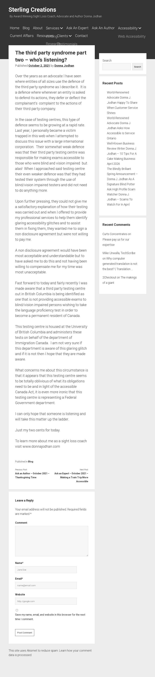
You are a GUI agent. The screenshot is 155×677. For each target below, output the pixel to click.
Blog (27, 28)
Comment (21, 520)
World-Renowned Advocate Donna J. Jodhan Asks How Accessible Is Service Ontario (121, 126)
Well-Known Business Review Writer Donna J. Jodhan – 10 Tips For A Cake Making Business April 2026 (122, 151)
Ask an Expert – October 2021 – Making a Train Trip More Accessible (71, 475)
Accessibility (19, 35)
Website (20, 592)
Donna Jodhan (64, 63)
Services (57, 28)
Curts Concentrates (115, 232)
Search (107, 58)
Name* (19, 561)
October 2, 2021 (39, 63)
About (41, 28)
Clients (94, 35)
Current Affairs (50, 35)
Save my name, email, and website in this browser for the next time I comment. (50, 615)
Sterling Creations (32, 9)
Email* (19, 576)
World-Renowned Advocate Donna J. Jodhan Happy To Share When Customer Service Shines (122, 100)
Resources (75, 35)
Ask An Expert (84, 28)
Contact (114, 35)
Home (14, 28)
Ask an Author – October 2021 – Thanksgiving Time (32, 473)
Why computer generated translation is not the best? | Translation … (120, 262)
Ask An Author (111, 28)
